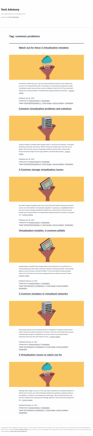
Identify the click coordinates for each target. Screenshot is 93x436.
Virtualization (46, 101)
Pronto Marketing (13, 17)
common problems (58, 103)
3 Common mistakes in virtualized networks (43, 293)
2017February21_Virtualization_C (35, 286)
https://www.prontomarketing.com (19, 431)
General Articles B (35, 162)
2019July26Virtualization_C (33, 103)
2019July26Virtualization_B (33, 164)
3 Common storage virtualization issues (41, 169)
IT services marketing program (20, 429)
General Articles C (35, 101)
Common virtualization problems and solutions (45, 108)
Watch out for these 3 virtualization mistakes (44, 47)
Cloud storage (46, 103)
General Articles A (35, 222)
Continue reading (27, 215)
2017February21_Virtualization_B (35, 347)
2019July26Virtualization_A (33, 225)
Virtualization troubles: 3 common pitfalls (42, 230)
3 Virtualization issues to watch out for (40, 354)
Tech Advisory (10, 9)
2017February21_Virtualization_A (35, 410)
